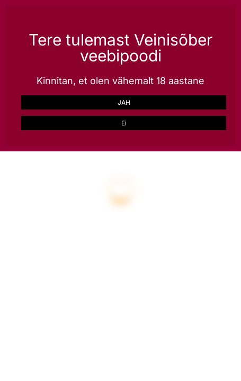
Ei (124, 123)
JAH (124, 102)
